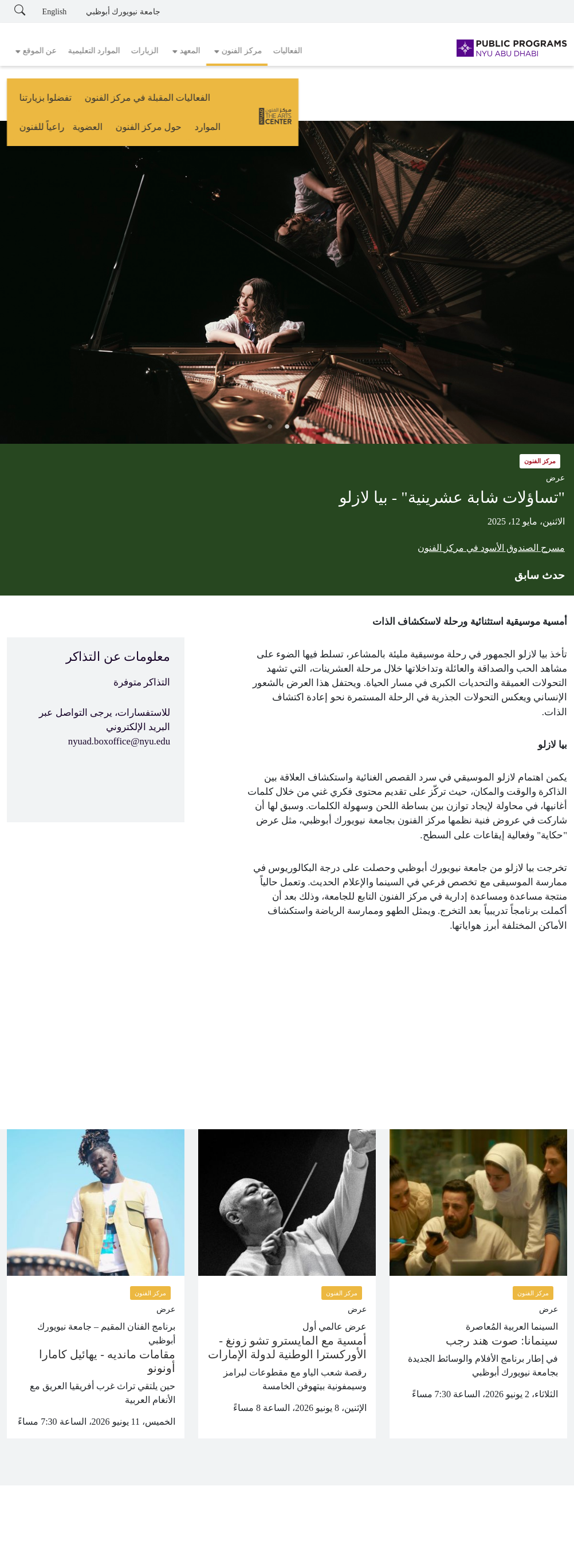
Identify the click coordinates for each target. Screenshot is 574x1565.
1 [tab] (304, 426)
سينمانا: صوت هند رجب (502, 1340)
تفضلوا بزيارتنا (253, 102)
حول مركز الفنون (141, 102)
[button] (237, 51)
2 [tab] (287, 426)
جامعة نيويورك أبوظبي (123, 11)
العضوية (80, 102)
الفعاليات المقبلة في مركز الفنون (355, 102)
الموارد (201, 102)
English (54, 11)
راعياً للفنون (35, 102)
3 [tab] (270, 426)
